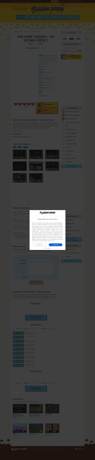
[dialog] (47, 230)
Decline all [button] (39, 245)
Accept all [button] (55, 244)
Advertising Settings (42, 239)
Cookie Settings (43, 240)
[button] (47, 248)
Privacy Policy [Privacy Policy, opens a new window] (50, 240)
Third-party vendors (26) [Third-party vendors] (46, 231)
